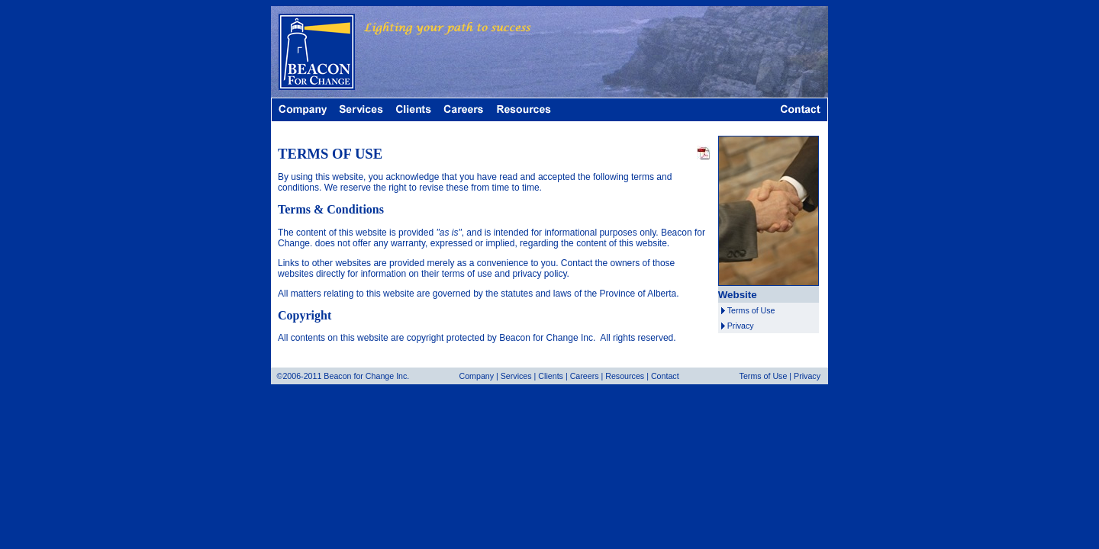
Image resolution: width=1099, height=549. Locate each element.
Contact (665, 375)
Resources (624, 375)
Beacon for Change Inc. (547, 337)
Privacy (740, 325)
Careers (584, 375)
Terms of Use (751, 310)
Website (737, 294)
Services (516, 375)
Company (476, 375)
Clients (550, 375)
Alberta (661, 293)
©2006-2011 (299, 375)
